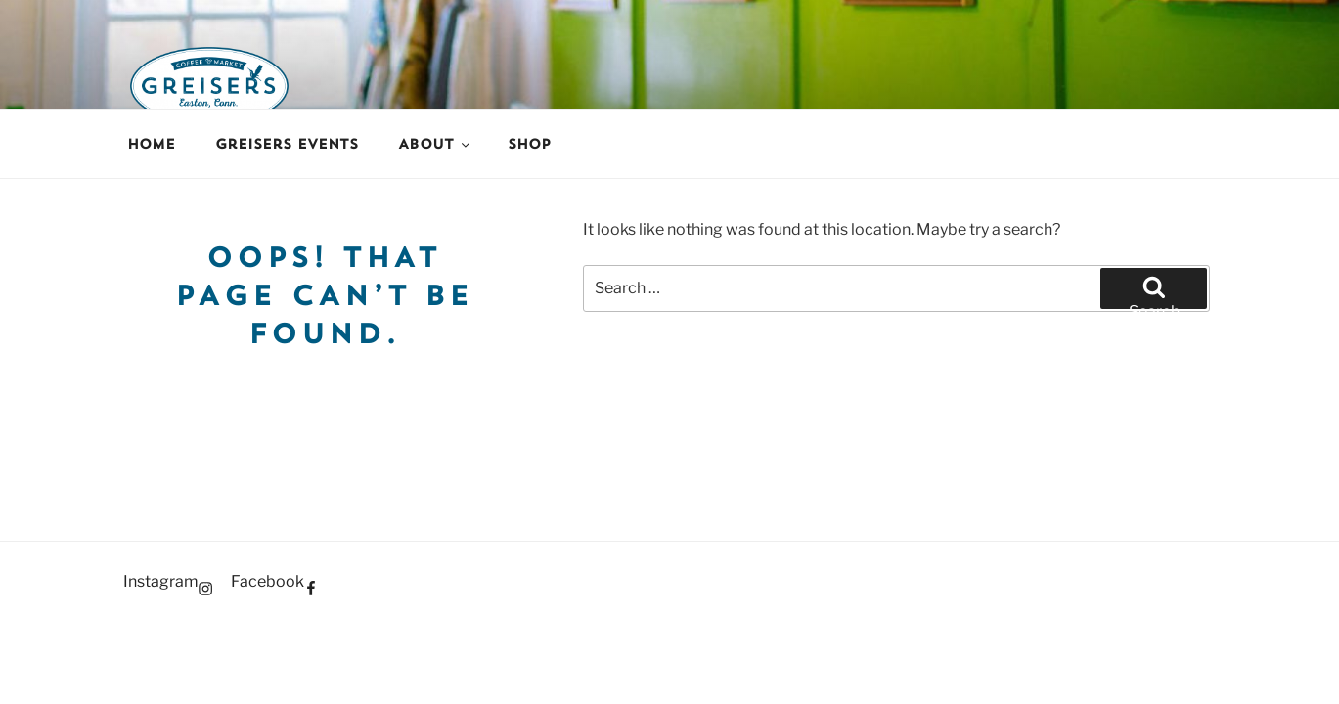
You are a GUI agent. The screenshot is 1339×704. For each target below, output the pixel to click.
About (435, 144)
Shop (529, 144)
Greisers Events (286, 144)
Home (151, 144)
